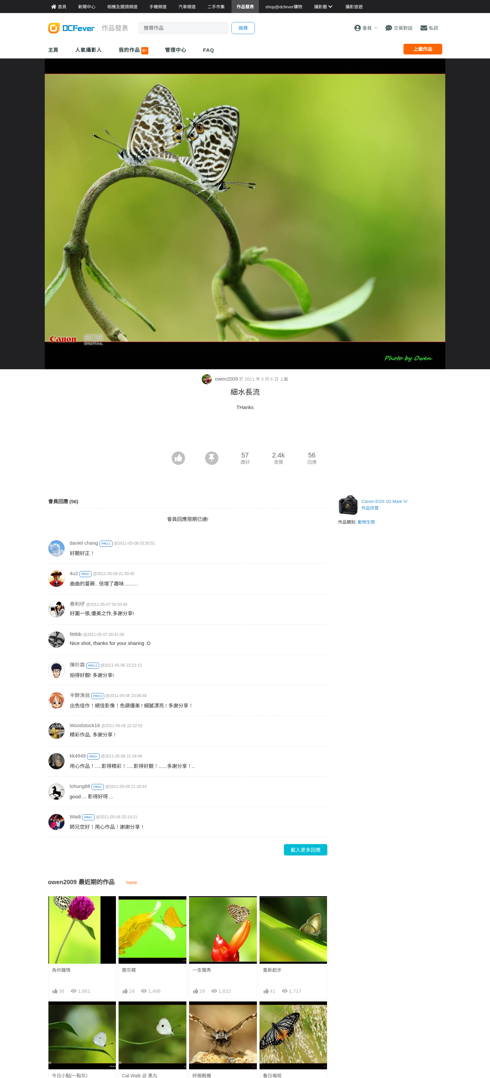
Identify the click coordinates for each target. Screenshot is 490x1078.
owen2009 (220, 379)
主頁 (53, 50)
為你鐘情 (61, 970)
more (131, 882)
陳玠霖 (77, 665)
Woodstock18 (85, 725)
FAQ (208, 50)
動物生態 (366, 522)
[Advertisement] (245, 433)
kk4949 (78, 756)
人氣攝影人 (88, 50)
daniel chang (84, 543)
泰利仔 (77, 604)
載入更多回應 (306, 850)
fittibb (76, 634)
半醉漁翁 (80, 695)
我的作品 (133, 50)
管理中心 (175, 50)
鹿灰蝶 (129, 970)
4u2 (74, 573)
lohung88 (80, 786)
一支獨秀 (201, 970)
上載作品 (423, 49)
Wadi (75, 816)
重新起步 (272, 970)
